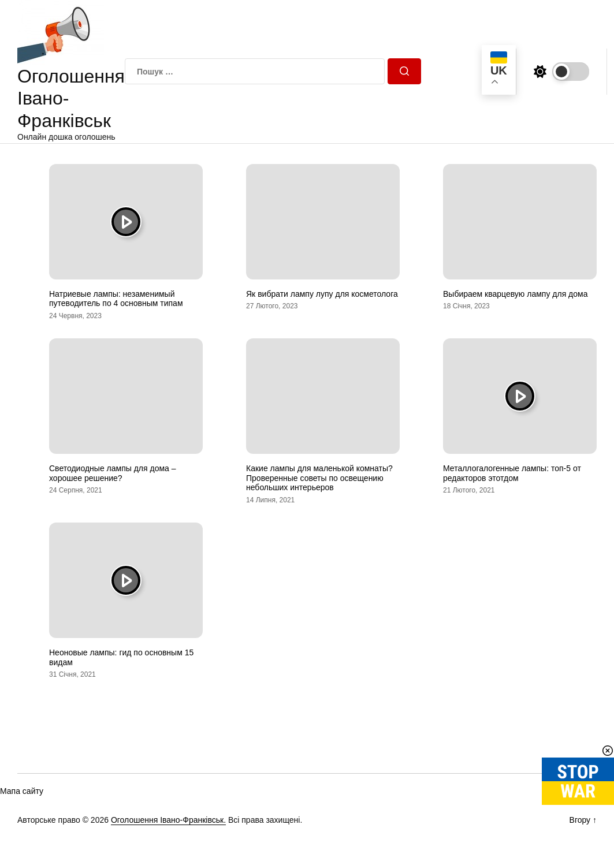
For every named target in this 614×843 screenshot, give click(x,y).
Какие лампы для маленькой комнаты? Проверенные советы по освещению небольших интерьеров (319, 478)
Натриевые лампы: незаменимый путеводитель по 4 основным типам (116, 298)
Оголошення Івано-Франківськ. (168, 820)
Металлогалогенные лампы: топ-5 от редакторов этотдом (512, 473)
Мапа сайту (21, 791)
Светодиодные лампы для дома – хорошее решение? (112, 473)
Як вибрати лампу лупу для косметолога (322, 294)
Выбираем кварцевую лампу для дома (515, 294)
